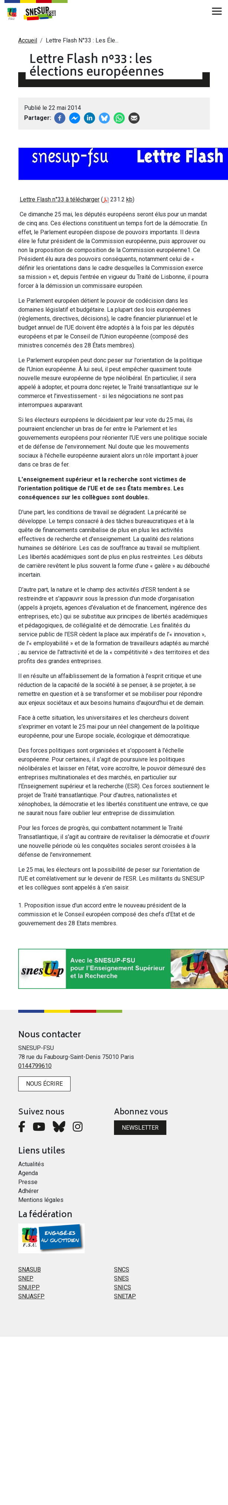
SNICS (122, 1287)
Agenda (28, 1173)
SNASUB (29, 1269)
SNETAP (125, 1296)
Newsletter (140, 1127)
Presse (28, 1182)
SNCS (121, 1269)
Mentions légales (40, 1199)
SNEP (25, 1278)
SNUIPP (29, 1287)
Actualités (31, 1164)
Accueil (27, 40)
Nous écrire (44, 1083)
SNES (121, 1278)
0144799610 (35, 1065)
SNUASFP (31, 1296)
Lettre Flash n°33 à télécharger (60, 199)
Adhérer (28, 1190)
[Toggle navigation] (216, 11)
